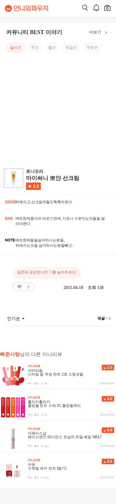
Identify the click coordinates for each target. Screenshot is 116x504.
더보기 (99, 32)
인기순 (15, 318)
